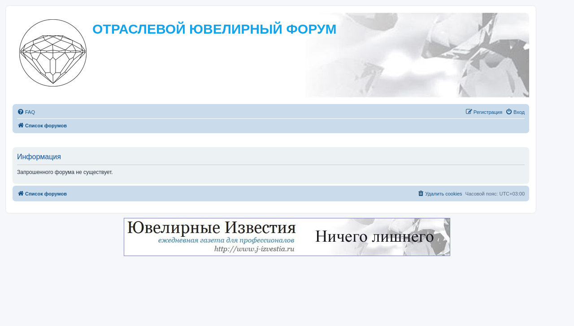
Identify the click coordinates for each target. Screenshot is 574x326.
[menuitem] (26, 112)
